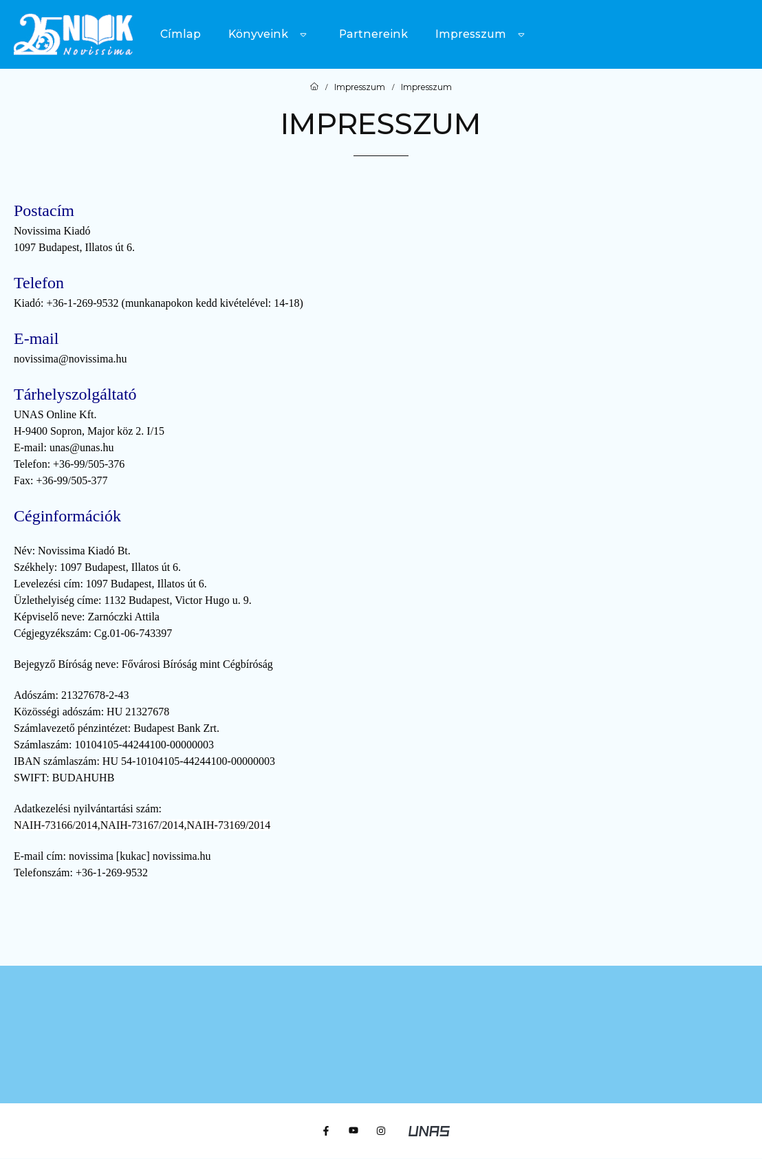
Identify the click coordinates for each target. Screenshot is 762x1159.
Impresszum (470, 34)
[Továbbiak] (303, 34)
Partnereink (373, 34)
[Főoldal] (314, 87)
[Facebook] (326, 1131)
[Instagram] (381, 1131)
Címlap (180, 34)
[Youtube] (353, 1131)
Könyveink (258, 34)
